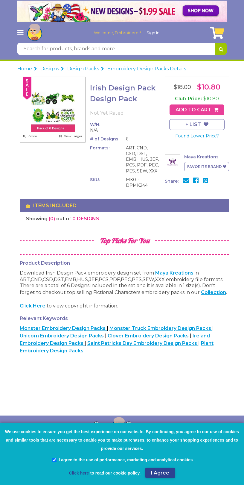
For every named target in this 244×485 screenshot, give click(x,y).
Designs (49, 69)
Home (24, 69)
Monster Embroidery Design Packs (63, 328)
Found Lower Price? (197, 136)
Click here (32, 306)
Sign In (153, 32)
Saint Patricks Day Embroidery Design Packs (142, 343)
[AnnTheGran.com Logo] (34, 32)
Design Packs (83, 69)
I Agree (160, 473)
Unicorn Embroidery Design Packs (62, 336)
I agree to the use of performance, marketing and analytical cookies (122, 459)
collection (213, 292)
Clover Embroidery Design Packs (149, 336)
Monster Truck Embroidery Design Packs (160, 328)
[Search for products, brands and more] (116, 49)
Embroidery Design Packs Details (146, 69)
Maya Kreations (174, 273)
